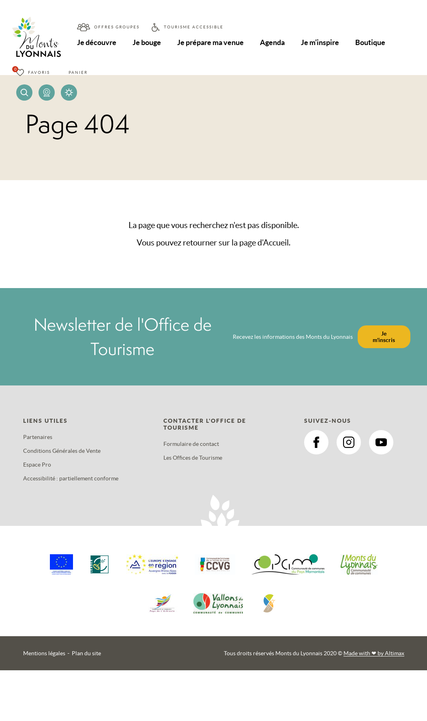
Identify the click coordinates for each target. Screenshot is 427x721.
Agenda (274, 42)
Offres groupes (116, 27)
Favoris (39, 72)
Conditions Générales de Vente (62, 451)
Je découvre (97, 42)
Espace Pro (37, 464)
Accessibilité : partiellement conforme (70, 478)
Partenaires (37, 437)
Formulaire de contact (191, 444)
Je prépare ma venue (211, 42)
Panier (78, 72)
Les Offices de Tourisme (192, 457)
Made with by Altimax (373, 653)
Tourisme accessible (193, 27)
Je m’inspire (322, 42)
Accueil (276, 242)
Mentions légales (44, 653)
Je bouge (147, 42)
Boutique (373, 42)
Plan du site (86, 653)
